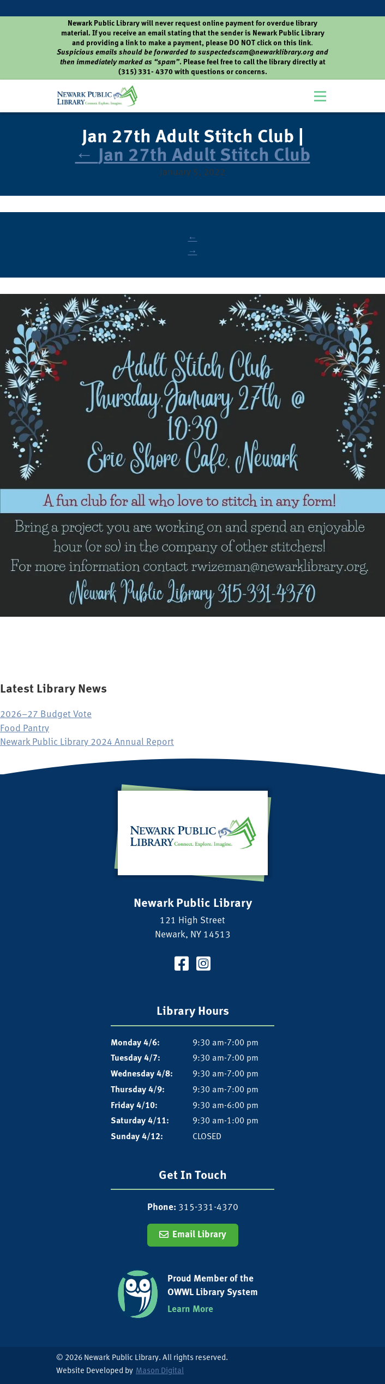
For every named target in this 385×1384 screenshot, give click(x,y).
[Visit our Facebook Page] (181, 965)
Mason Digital (160, 1371)
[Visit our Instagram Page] (203, 965)
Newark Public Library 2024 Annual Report (87, 742)
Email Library (199, 1234)
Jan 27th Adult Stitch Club (192, 156)
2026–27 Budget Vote (46, 714)
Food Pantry (24, 728)
